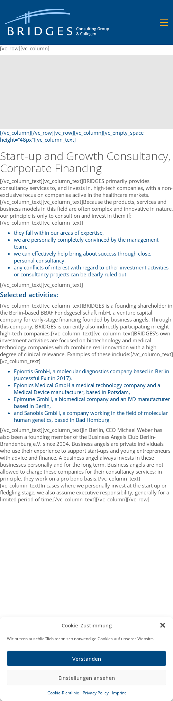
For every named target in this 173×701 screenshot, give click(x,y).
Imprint (119, 693)
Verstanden (86, 658)
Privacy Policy (96, 693)
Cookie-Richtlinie (63, 693)
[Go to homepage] (57, 22)
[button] (162, 625)
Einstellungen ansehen (86, 677)
